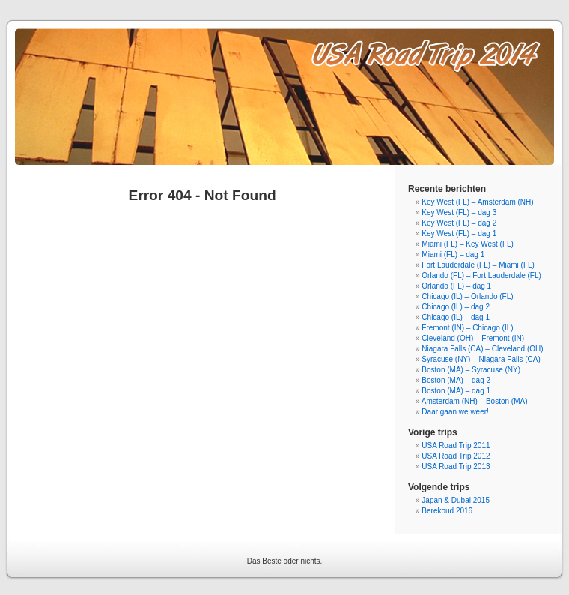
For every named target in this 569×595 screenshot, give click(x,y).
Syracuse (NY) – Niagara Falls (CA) (481, 359)
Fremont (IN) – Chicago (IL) (467, 328)
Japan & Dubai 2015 (456, 500)
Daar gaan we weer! (455, 412)
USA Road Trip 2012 (456, 456)
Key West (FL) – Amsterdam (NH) (477, 202)
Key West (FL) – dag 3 (459, 212)
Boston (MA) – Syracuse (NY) (471, 370)
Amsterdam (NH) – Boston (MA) (475, 401)
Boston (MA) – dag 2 (456, 380)
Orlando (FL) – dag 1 (456, 286)
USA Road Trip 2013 (456, 466)
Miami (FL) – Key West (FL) (468, 244)
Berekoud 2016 (447, 511)
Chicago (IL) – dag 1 (456, 317)
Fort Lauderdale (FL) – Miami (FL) (478, 265)
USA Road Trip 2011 (456, 445)
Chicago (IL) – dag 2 (456, 307)
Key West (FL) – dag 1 (459, 233)
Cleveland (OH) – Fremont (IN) (473, 338)
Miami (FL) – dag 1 (453, 254)
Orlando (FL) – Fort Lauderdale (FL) (481, 275)
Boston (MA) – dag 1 (456, 391)
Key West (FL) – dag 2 (459, 223)
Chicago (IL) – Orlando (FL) (467, 296)
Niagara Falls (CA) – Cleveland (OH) (482, 349)
